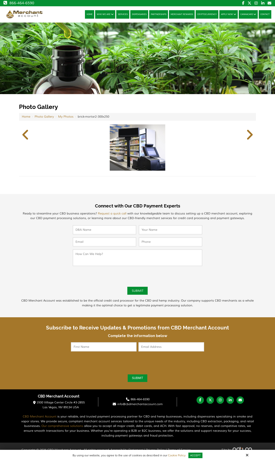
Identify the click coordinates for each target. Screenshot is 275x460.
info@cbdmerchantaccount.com (140, 406)
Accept (195, 455)
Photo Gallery (44, 118)
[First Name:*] (104, 349)
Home (26, 118)
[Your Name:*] (170, 231)
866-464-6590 (18, 3)
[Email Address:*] (171, 349)
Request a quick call (112, 215)
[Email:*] (104, 243)
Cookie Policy (176, 455)
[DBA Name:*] (104, 231)
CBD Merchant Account (39, 419)
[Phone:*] (170, 243)
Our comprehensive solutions (62, 428)
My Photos (65, 118)
